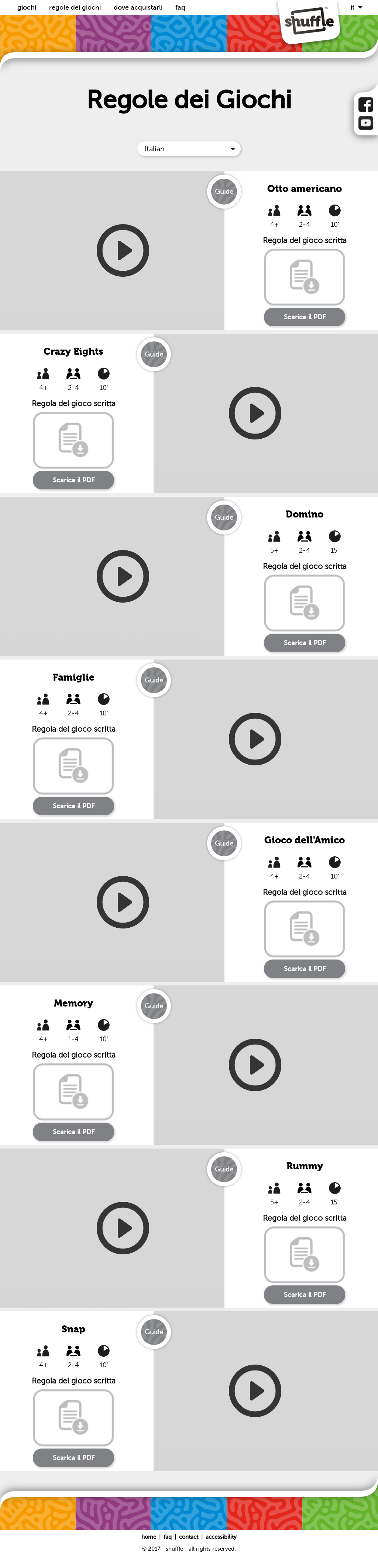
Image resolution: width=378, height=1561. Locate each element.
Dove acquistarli (139, 7)
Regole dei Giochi (76, 7)
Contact (189, 1537)
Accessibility (221, 1537)
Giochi (27, 7)
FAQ (180, 7)
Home (149, 1537)
